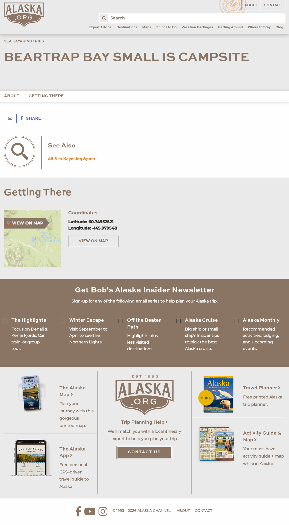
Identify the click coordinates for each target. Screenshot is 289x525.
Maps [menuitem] (146, 27)
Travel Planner (262, 388)
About (251, 5)
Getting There (46, 96)
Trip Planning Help (144, 422)
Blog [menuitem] (279, 27)
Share (31, 119)
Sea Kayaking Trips (24, 41)
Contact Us (144, 452)
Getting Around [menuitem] (230, 27)
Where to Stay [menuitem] (259, 27)
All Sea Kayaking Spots (71, 159)
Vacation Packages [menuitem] (197, 27)
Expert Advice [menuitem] (100, 27)
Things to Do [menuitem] (166, 27)
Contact (273, 5)
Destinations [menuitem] (126, 27)
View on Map (93, 241)
